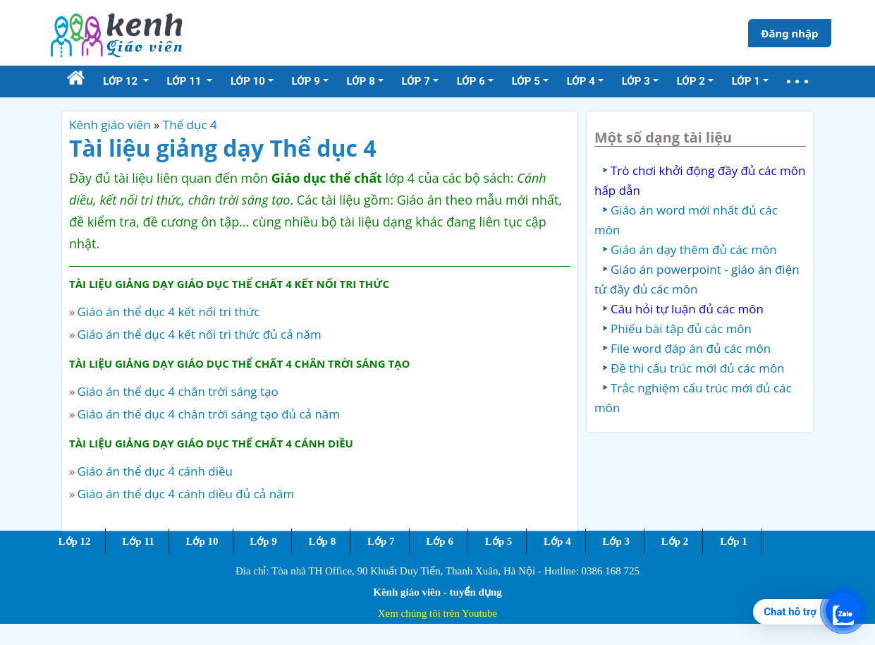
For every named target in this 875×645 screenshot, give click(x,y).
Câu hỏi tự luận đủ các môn (687, 309)
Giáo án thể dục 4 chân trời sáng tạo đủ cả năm (208, 414)
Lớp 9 (263, 541)
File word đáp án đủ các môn (691, 348)
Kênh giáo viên (110, 124)
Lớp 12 (75, 541)
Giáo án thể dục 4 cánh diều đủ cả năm (185, 494)
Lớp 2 (675, 541)
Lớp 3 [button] (636, 81)
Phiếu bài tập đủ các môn (681, 328)
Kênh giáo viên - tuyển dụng (437, 592)
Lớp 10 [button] (248, 81)
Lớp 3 (616, 541)
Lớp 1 (733, 541)
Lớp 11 (138, 541)
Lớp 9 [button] (306, 81)
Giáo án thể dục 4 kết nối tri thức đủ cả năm (199, 334)
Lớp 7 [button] (416, 81)
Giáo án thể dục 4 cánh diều (155, 471)
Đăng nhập (789, 33)
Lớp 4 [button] (581, 81)
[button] (797, 81)
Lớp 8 (322, 541)
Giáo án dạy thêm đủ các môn (694, 249)
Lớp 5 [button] (526, 81)
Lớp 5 (499, 541)
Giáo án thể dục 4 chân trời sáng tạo (177, 391)
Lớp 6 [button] (471, 81)
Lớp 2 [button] (691, 81)
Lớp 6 (439, 541)
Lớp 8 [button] (361, 81)
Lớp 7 (381, 541)
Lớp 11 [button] (185, 81)
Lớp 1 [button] (746, 81)
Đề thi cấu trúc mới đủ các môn (698, 368)
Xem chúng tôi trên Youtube (438, 613)
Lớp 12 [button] (121, 81)
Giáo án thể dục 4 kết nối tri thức (168, 311)
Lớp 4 (557, 541)
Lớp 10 (201, 541)
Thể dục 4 (190, 124)
